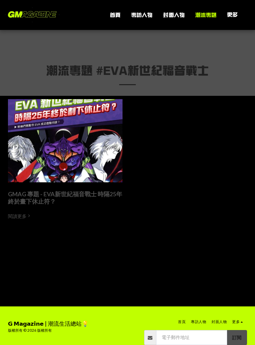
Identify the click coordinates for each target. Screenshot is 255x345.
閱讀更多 (19, 216)
